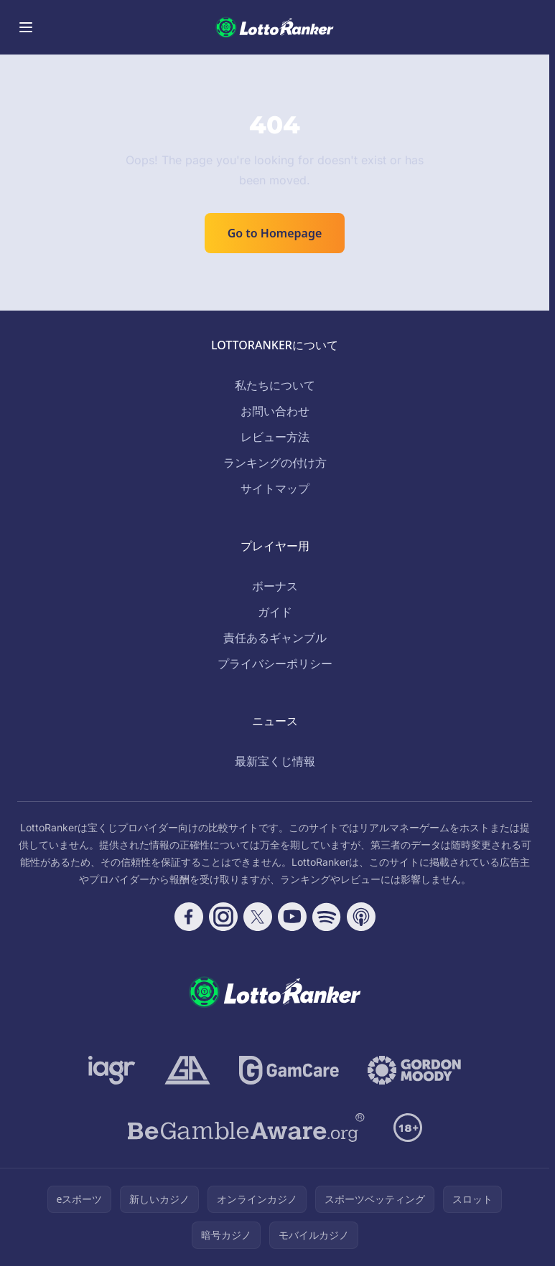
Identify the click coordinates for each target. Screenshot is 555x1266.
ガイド (275, 612)
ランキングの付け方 (275, 463)
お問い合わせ (275, 411)
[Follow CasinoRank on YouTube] (292, 916)
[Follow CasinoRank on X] (257, 916)
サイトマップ (275, 488)
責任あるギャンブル (275, 638)
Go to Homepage (275, 233)
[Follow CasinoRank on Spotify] (326, 916)
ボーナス (275, 586)
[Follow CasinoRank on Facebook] (188, 916)
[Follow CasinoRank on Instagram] (223, 916)
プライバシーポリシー (275, 663)
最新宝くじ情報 (275, 761)
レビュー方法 (275, 437)
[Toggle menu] (25, 27)
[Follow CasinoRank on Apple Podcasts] (361, 916)
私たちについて (275, 385)
